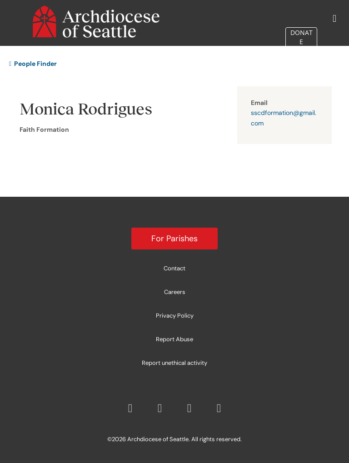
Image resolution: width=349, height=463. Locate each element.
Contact (174, 268)
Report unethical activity (174, 363)
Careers (174, 292)
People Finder (33, 64)
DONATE (301, 37)
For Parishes (174, 238)
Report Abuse (174, 339)
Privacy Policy (175, 315)
